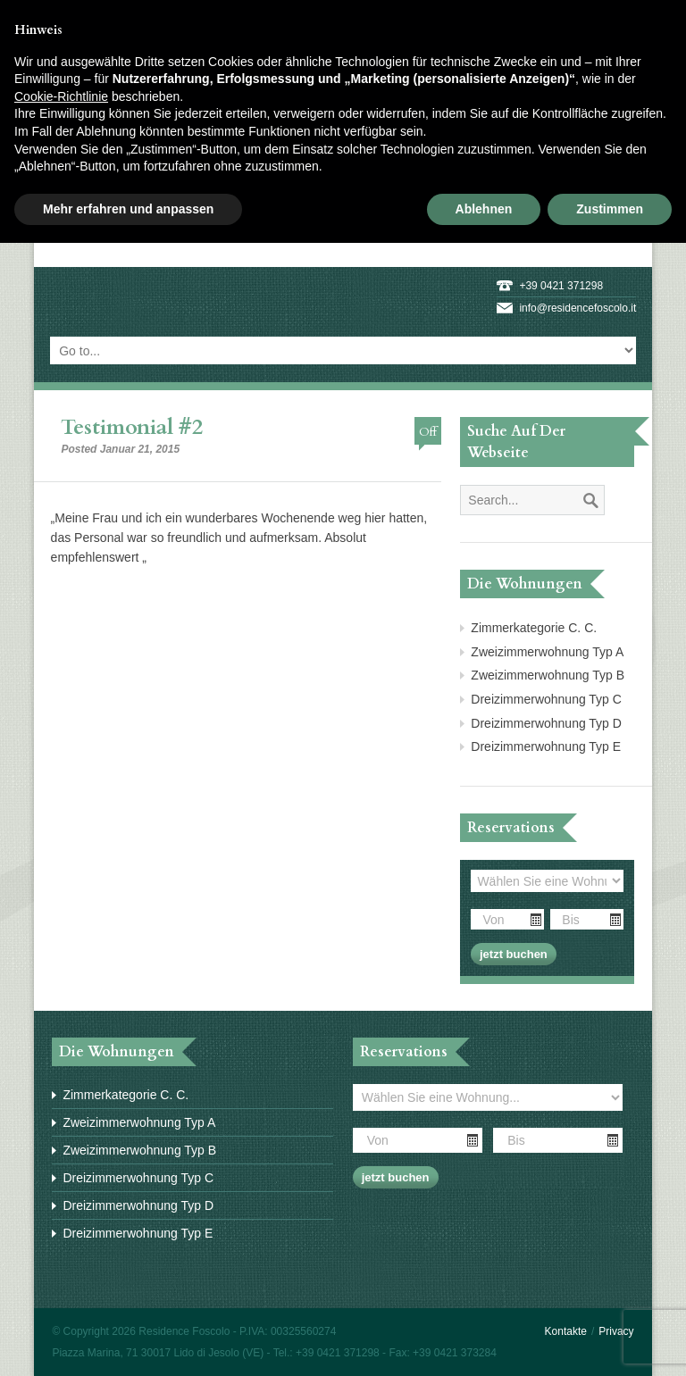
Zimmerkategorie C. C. (534, 628)
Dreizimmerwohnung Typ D (546, 723)
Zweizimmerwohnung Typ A (547, 652)
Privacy (615, 1331)
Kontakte (566, 1331)
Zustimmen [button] (609, 209)
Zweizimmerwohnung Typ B (547, 675)
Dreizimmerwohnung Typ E (546, 746)
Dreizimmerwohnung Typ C (546, 699)
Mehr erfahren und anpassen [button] (128, 209)
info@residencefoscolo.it (577, 308)
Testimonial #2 (132, 427)
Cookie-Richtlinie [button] (61, 96)
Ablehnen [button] (484, 209)
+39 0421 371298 (561, 285)
